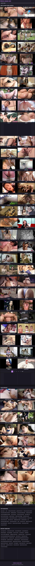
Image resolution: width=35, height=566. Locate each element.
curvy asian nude (28, 534)
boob (18, 521)
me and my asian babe (20, 514)
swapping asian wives (17, 519)
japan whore (11, 543)
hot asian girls (21, 532)
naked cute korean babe (12, 510)
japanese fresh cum (19, 510)
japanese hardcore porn (4, 543)
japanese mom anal (29, 521)
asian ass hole (30, 517)
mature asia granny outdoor (28, 510)
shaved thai (26, 532)
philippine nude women (13, 534)
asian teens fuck (10, 519)
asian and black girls (4, 523)
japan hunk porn (11, 516)
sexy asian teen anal (4, 519)
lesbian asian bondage (18, 516)
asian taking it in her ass (4, 537)
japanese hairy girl (10, 539)
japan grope (3, 510)
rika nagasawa (16, 543)
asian (6, 510)
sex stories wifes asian (13, 521)
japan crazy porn (28, 543)
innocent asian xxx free (10, 530)
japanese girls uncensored (17, 541)
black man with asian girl (4, 516)
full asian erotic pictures (24, 539)
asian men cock (22, 521)
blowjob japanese (13, 512)
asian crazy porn (13, 514)
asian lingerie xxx (3, 530)
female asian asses (24, 536)
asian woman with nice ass (22, 517)
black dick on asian (26, 516)
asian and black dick (18, 530)
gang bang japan (3, 532)
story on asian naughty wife (5, 534)
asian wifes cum (27, 514)
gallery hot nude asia (9, 544)
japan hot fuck (3, 544)
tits (28, 519)
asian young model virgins (21, 512)
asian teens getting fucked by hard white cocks (8, 536)
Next (22, 371)
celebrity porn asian (21, 534)
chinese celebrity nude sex (13, 517)
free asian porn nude (25, 523)
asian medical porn (25, 530)
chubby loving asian (17, 539)
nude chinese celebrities (25, 541)
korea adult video (16, 544)
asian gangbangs (9, 532)
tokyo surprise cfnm (22, 543)
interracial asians (24, 519)
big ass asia (9, 523)
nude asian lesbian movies (5, 521)
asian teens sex (18, 536)
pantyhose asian (11, 537)
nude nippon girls (3, 539)
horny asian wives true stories (5, 512)
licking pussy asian (29, 512)
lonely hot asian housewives (17, 523)
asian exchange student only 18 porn (6, 541)
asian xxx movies (15, 532)
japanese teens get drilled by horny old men (21, 537)
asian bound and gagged (4, 517)
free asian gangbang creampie (5, 514)
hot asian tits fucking (4, 546)
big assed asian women (23, 544)
